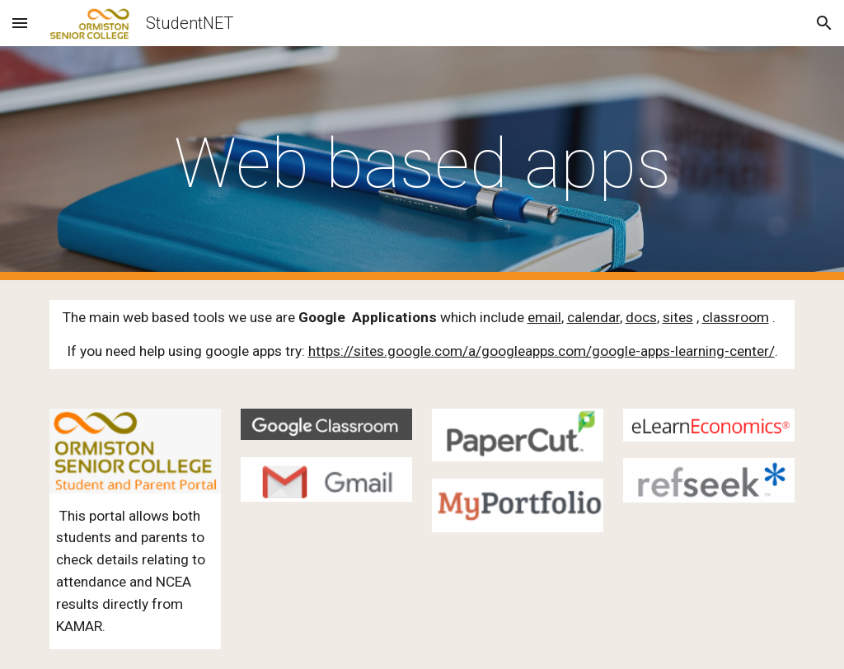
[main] (422, 163)
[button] (20, 22)
